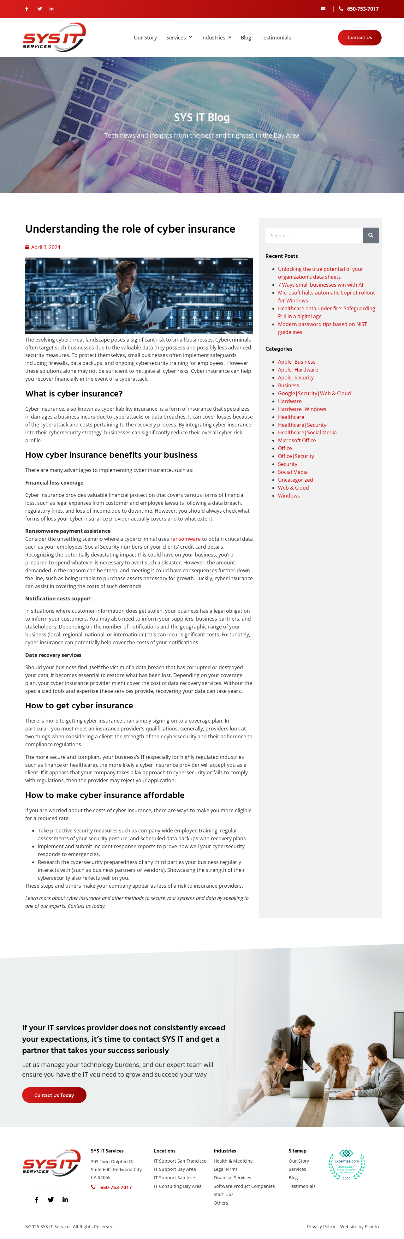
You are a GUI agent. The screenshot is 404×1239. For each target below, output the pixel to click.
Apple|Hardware (298, 369)
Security (287, 464)
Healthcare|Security (302, 424)
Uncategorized (295, 479)
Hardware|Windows (302, 409)
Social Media (293, 471)
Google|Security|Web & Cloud (314, 393)
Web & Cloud (293, 487)
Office (285, 448)
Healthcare (291, 417)
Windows (289, 495)
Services (179, 37)
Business (288, 385)
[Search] (371, 235)
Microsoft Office (297, 440)
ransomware (186, 538)
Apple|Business (297, 361)
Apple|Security (296, 377)
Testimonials (276, 37)
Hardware (290, 401)
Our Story (145, 37)
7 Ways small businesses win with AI (320, 284)
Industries (216, 37)
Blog (246, 37)
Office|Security (296, 456)
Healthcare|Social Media (307, 432)
